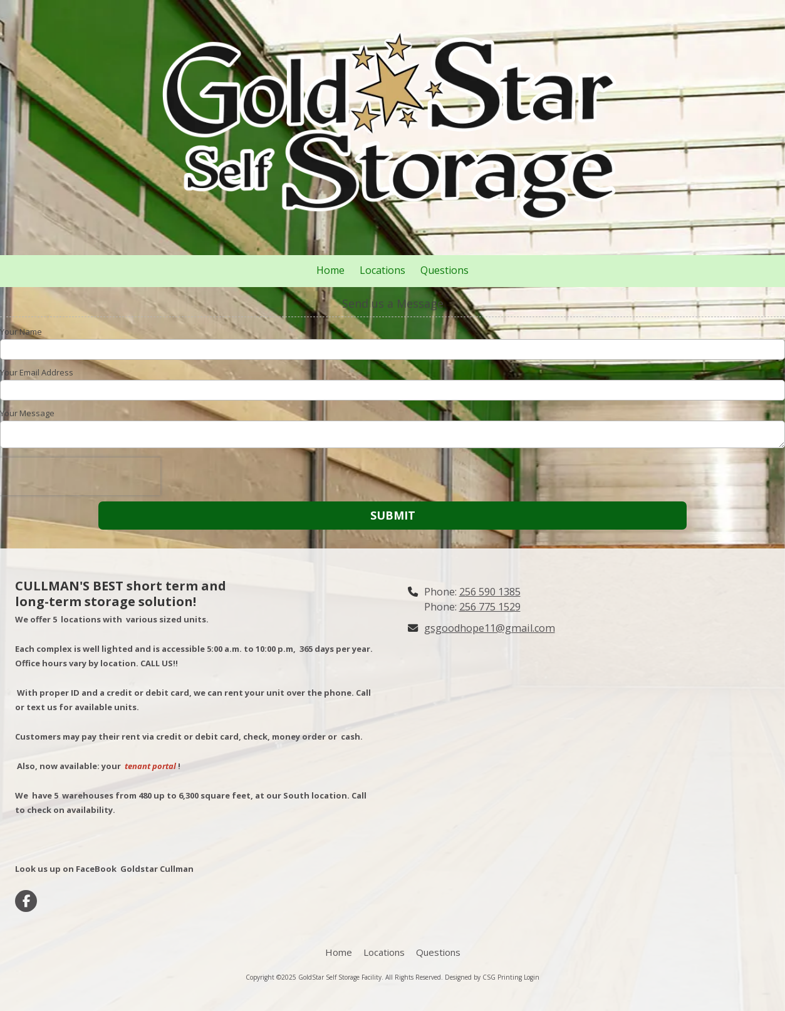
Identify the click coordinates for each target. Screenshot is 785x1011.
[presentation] (80, 476)
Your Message (27, 413)
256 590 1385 (490, 592)
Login (531, 977)
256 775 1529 (490, 607)
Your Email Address (36, 372)
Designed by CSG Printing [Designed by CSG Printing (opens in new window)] (483, 977)
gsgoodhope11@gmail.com (489, 628)
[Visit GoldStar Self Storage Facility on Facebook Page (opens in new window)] (26, 901)
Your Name (21, 332)
